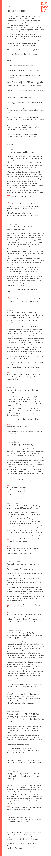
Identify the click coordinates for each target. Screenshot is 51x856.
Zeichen (19, 215)
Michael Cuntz (13, 561)
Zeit (24, 215)
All (20, 204)
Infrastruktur (31, 490)
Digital (17, 696)
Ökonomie (37, 299)
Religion (24, 301)
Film (27, 374)
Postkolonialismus (36, 762)
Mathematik (36, 206)
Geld (22, 696)
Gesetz (19, 698)
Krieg (18, 206)
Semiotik (25, 211)
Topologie (18, 848)
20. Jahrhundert (33, 215)
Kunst (9, 377)
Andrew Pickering (12, 694)
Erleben (9, 551)
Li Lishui (9, 374)
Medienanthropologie (14, 208)
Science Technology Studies (16, 213)
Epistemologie (27, 204)
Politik (18, 301)
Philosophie (10, 211)
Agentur (21, 614)
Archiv (15, 374)
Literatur (15, 762)
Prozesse (38, 819)
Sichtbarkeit (31, 213)
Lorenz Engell (18, 65)
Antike (39, 301)
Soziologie (32, 301)
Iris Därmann (11, 299)
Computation (34, 694)
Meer (21, 762)
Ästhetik (22, 374)
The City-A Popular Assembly (17, 97)
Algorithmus (24, 694)
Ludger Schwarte (12, 487)
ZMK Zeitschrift (12, 843)
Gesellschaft (20, 490)
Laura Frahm (11, 549)
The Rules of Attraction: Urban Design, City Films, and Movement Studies (25, 103)
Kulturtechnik (25, 206)
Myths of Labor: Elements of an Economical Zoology (24, 75)
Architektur (23, 487)
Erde (35, 204)
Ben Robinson (11, 760)
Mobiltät (26, 208)
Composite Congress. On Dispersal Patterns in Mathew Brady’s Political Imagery (22, 135)
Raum (18, 211)
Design (31, 487)
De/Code (10, 696)
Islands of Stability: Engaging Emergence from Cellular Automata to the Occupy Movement (23, 118)
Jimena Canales (12, 204)
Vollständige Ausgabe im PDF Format (24, 54)
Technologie (11, 215)
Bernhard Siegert (29, 65)
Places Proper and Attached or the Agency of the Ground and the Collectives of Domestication (23, 110)
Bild (25, 817)
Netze (31, 698)
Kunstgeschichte (17, 377)
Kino (32, 374)
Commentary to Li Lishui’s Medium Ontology (22, 90)
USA (30, 553)
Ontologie (28, 377)
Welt (29, 621)
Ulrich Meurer (11, 817)
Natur (33, 208)
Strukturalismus (20, 621)
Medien (22, 431)
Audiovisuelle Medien (14, 429)
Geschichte (10, 206)
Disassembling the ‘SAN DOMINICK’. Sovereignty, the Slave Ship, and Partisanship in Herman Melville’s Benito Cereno (25, 127)
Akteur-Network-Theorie (33, 614)
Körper (37, 374)
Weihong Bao (11, 426)
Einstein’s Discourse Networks (17, 70)
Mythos (29, 299)
